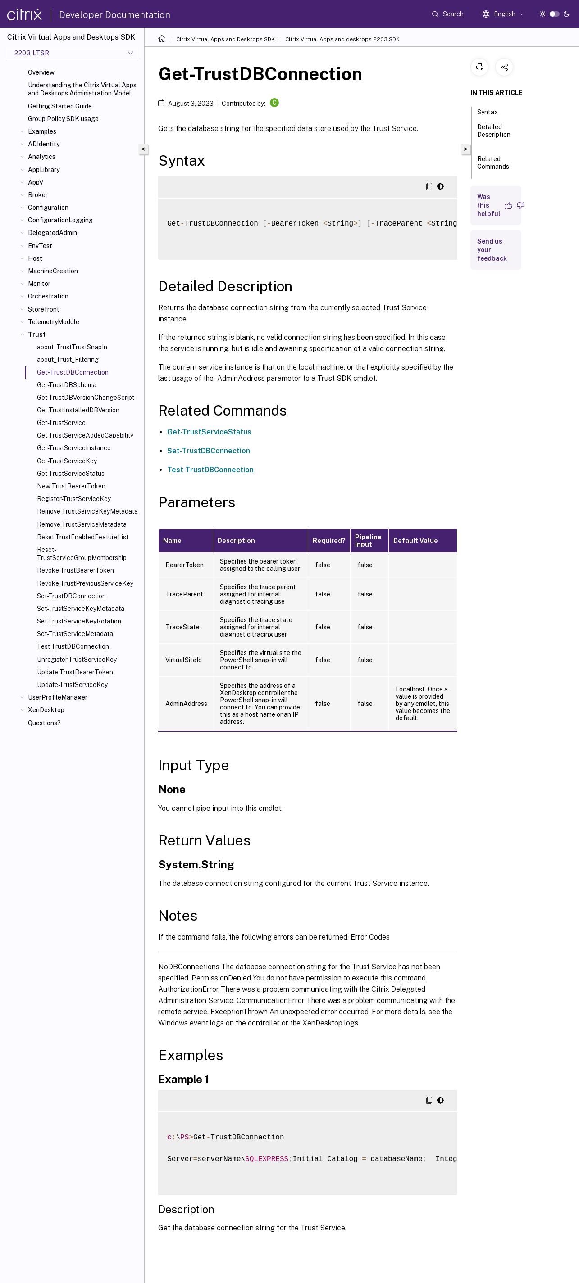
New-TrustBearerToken (71, 486)
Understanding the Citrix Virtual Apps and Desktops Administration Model (82, 89)
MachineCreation (53, 271)
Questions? (44, 723)
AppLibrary (43, 169)
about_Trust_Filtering (68, 359)
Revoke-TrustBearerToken (75, 570)
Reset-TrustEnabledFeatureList (82, 537)
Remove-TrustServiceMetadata (82, 524)
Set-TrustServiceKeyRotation (79, 621)
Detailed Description (494, 134)
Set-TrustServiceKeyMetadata (80, 608)
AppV (35, 182)
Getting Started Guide (60, 106)
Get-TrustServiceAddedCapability (85, 435)
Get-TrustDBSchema (66, 385)
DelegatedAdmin (52, 232)
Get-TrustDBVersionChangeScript (85, 397)
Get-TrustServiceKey (67, 461)
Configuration (48, 207)
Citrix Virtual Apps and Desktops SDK (225, 39)
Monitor (39, 283)
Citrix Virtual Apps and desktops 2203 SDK (342, 39)
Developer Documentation (114, 14)
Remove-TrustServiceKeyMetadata (87, 511)
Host (35, 258)
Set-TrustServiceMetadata (75, 633)
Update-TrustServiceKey (72, 684)
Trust (37, 334)
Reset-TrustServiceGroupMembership (82, 553)
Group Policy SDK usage (63, 118)
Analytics (41, 156)
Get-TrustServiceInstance (74, 448)
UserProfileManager (57, 697)
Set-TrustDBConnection (71, 596)
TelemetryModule (53, 321)
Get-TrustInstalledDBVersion (78, 410)
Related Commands (493, 166)
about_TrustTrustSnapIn (72, 347)
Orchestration (48, 296)
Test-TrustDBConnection (73, 646)
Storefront (43, 309)
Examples (42, 131)
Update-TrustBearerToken (75, 672)
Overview (41, 72)
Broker (38, 195)
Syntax (492, 111)
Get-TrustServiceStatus (71, 473)
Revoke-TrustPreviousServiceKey (85, 583)
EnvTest (40, 245)
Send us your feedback (492, 250)
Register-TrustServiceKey (74, 498)
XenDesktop (46, 710)
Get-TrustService (61, 422)
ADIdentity (43, 144)
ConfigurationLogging (60, 220)
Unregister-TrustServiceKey (77, 659)
